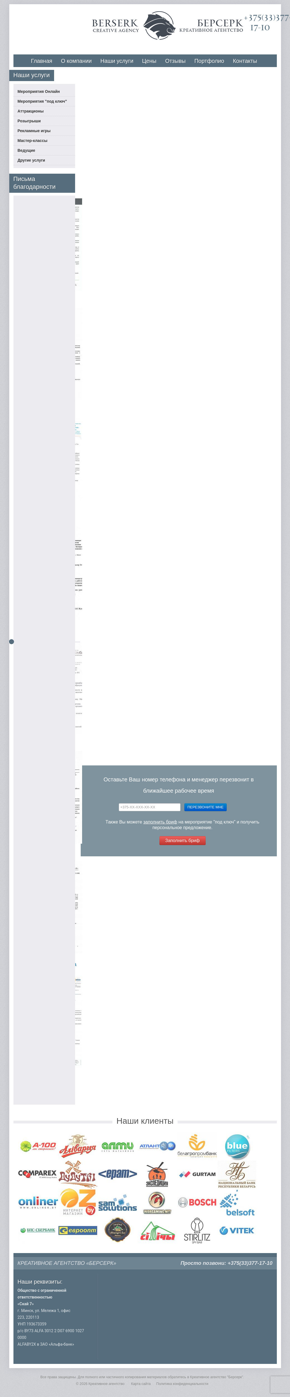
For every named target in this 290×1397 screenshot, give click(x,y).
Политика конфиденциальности (182, 1384)
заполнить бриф (160, 822)
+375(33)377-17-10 (250, 1263)
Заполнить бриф (182, 840)
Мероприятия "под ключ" (42, 101)
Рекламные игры (34, 131)
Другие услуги (31, 160)
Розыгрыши (29, 121)
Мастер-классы (33, 140)
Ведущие (26, 150)
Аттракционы (31, 111)
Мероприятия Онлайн (39, 91)
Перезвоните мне (205, 807)
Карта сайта (141, 1384)
